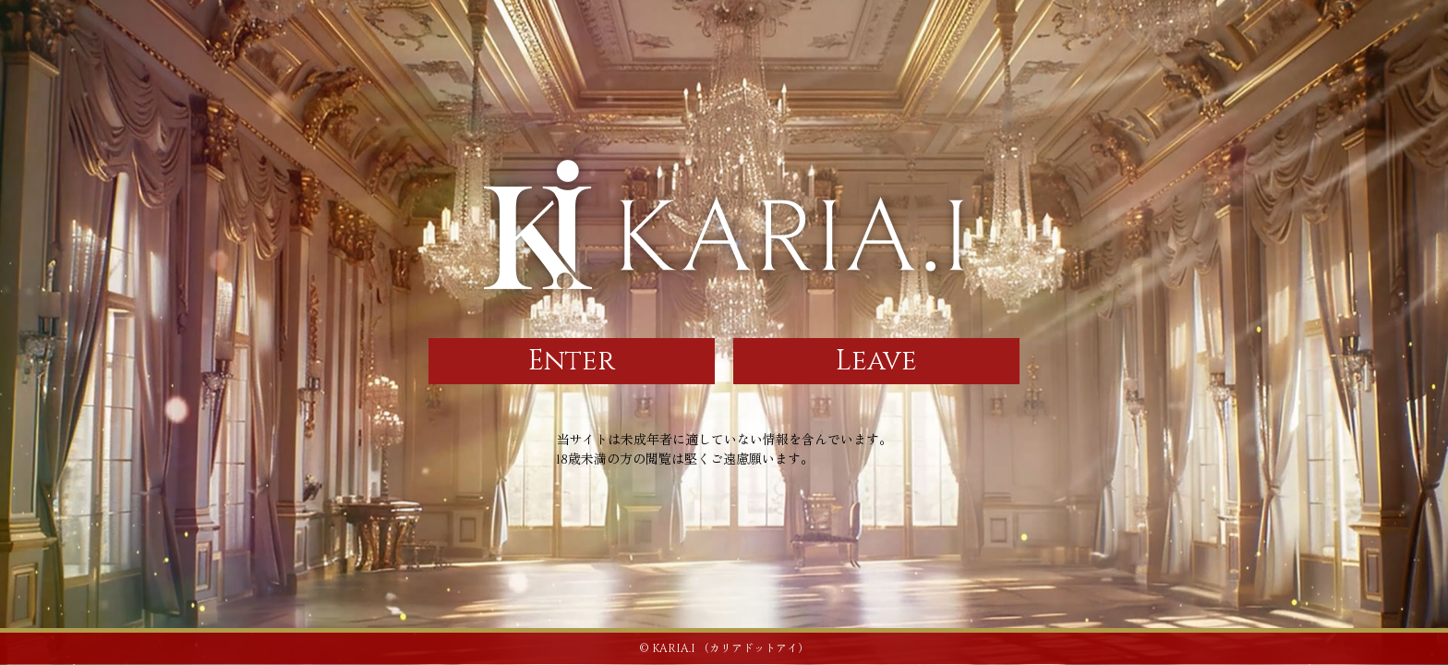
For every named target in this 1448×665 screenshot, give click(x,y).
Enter (571, 361)
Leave (876, 361)
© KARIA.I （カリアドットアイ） (724, 648)
